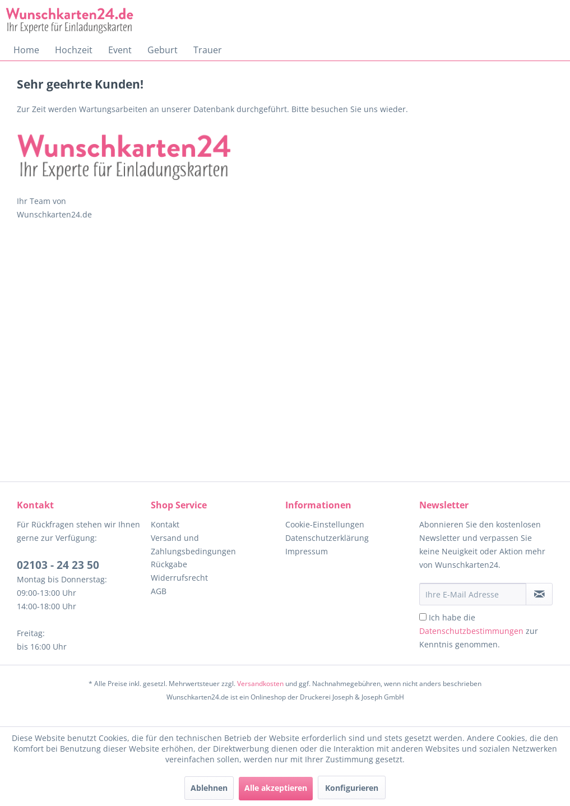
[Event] (120, 50)
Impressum (306, 551)
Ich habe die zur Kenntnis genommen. (478, 631)
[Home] (26, 50)
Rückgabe (169, 564)
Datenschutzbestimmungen (471, 631)
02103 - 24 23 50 (58, 565)
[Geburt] (163, 50)
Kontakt (165, 524)
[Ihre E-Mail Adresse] (472, 594)
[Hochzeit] (73, 50)
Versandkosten (260, 683)
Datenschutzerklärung (327, 537)
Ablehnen (209, 787)
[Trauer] (208, 50)
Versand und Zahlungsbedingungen (193, 544)
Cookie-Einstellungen (324, 524)
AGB (158, 591)
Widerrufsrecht (179, 577)
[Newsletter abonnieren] (539, 594)
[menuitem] (26, 50)
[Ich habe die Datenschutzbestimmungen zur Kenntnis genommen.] (423, 616)
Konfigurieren (351, 787)
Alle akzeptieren (275, 787)
